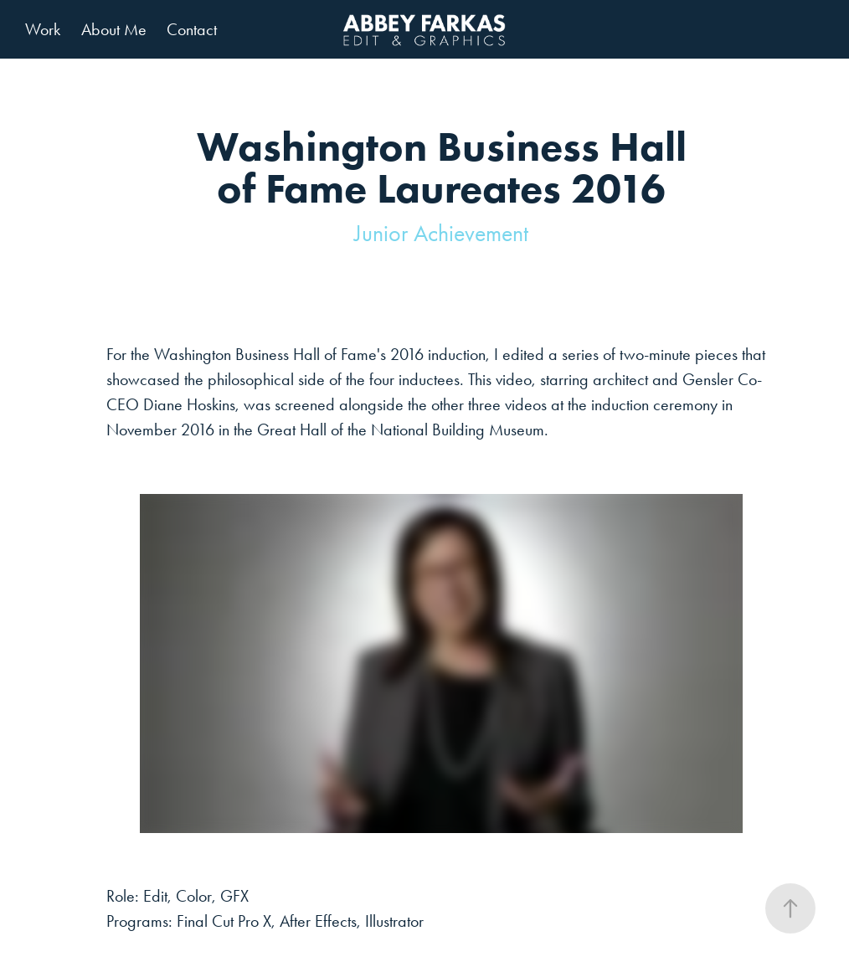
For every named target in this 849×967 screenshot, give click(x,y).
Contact (192, 29)
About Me (114, 29)
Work (42, 29)
